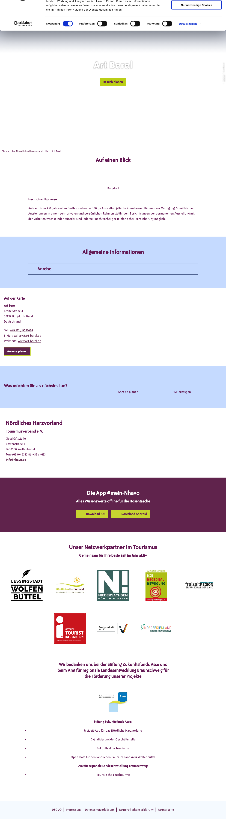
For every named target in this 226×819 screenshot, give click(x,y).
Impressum (73, 809)
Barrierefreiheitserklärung (136, 809)
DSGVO (57, 809)
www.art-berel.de (29, 341)
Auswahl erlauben (196, 19)
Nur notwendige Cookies (196, 29)
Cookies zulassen (196, 8)
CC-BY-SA (223, 78)
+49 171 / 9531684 (21, 330)
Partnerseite (166, 809)
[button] (113, 82)
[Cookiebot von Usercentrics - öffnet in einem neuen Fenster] (22, 48)
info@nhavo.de (16, 459)
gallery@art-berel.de (27, 335)
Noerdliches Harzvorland (29, 151)
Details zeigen (188, 48)
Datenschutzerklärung (99, 809)
